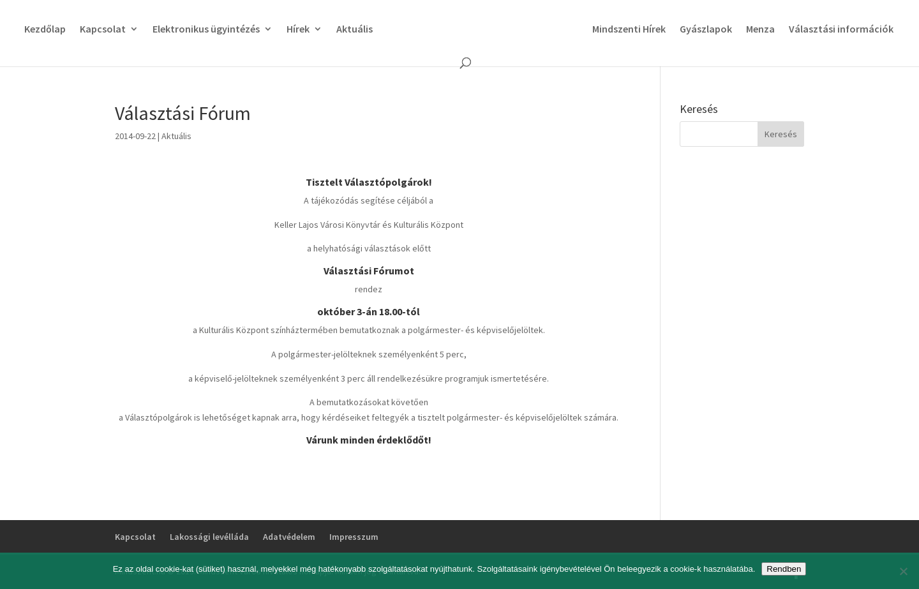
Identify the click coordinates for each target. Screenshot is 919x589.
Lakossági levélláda (209, 536)
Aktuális (354, 29)
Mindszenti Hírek (629, 29)
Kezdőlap (45, 29)
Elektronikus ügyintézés (206, 29)
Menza (760, 29)
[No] (903, 571)
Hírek (298, 29)
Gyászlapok (706, 29)
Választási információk (841, 29)
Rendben (783, 569)
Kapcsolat (103, 29)
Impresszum (353, 536)
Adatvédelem (289, 536)
